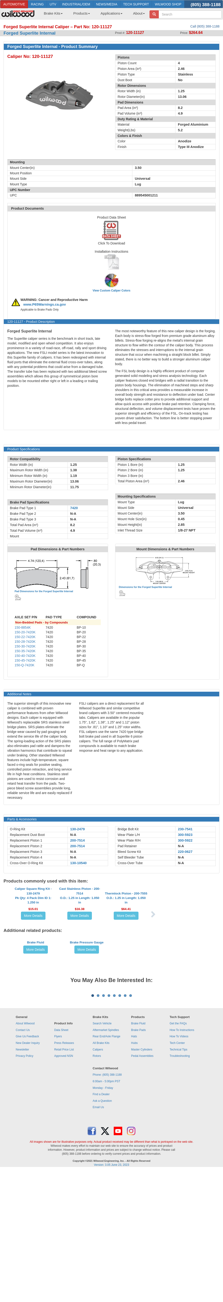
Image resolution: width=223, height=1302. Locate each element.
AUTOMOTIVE (14, 4)
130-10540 (78, 863)
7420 (74, 508)
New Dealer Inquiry (28, 1175)
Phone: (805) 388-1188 (107, 1207)
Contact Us (23, 1162)
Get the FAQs (178, 1155)
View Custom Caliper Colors (111, 290)
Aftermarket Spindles (106, 1162)
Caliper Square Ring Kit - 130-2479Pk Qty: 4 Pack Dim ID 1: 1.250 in (33, 937)
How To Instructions (182, 1162)
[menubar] (92, 14)
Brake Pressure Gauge (87, 1020)
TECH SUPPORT (136, 4)
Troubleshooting (180, 1188)
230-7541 (185, 829)
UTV (53, 4)
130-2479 (77, 829)
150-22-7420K (25, 637)
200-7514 (77, 840)
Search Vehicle (102, 1155)
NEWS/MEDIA (106, 4)
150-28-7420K (25, 641)
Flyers (58, 1168)
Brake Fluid (35, 1020)
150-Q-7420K (24, 665)
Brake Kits (53, 13)
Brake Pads (138, 1162)
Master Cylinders (141, 1181)
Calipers (98, 1181)
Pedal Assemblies (142, 1188)
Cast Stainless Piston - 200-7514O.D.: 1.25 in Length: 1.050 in (79, 937)
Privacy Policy (24, 1188)
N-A (73, 835)
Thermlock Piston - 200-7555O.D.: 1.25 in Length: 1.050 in (126, 940)
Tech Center (177, 1175)
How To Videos (179, 1168)
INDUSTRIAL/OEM (76, 4)
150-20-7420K (25, 632)
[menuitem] (51, 14)
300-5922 (185, 840)
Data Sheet (61, 1162)
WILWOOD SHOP (168, 4)
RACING (37, 4)
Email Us (98, 1239)
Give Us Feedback (27, 1168)
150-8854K (23, 627)
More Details (33, 958)
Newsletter (22, 1181)
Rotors (97, 1188)
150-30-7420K (25, 646)
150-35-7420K (25, 651)
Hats (134, 1168)
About (139, 13)
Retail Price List (64, 1181)
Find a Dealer (101, 1226)
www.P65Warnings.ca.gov (44, 304)
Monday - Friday (103, 1220)
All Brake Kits (101, 1175)
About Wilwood (25, 1155)
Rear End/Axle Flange (106, 1168)
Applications (111, 13)
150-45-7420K (25, 660)
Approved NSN (63, 1188)
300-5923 (185, 835)
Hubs (134, 1175)
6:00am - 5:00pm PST (106, 1213)
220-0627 (185, 852)
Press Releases (64, 1175)
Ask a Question (102, 1233)
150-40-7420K (25, 656)
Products (81, 13)
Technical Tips (178, 1181)
